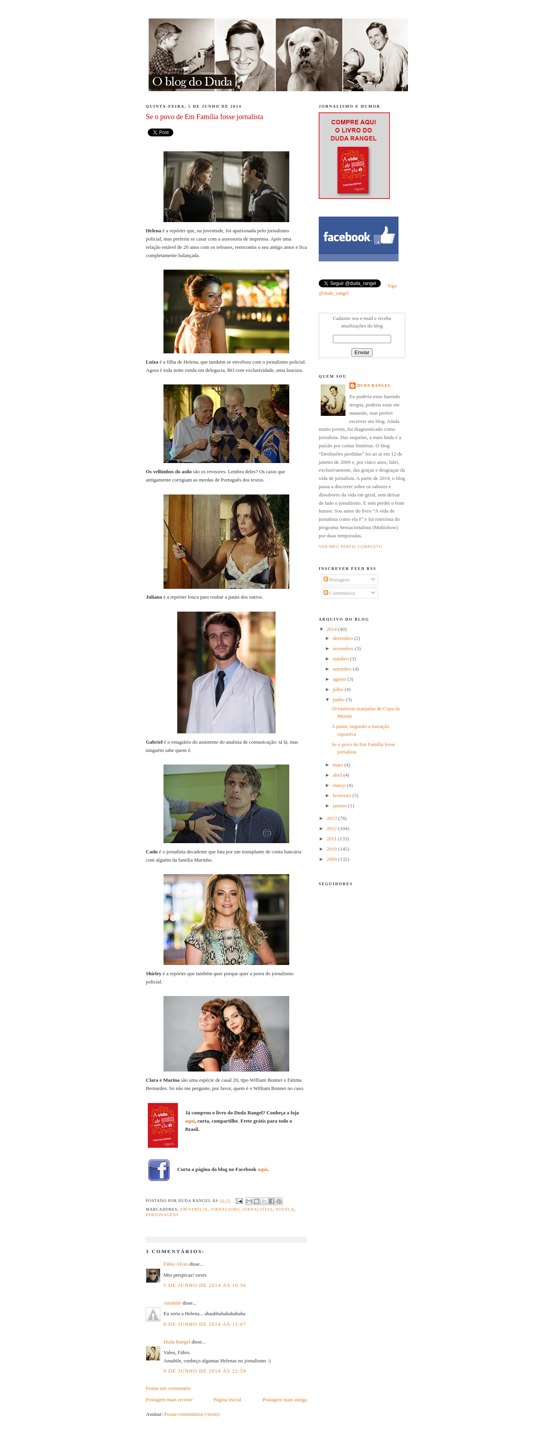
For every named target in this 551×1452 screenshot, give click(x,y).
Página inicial (227, 1399)
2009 (332, 859)
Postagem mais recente (169, 1399)
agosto (340, 679)
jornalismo (224, 1209)
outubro (341, 659)
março (340, 785)
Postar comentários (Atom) (192, 1414)
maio (338, 765)
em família (194, 1209)
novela (285, 1209)
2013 (332, 818)
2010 (332, 849)
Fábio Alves (175, 1264)
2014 (332, 629)
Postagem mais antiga (285, 1399)
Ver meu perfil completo (350, 546)
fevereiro (343, 795)
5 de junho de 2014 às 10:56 (204, 1285)
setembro (343, 669)
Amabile (172, 1303)
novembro (344, 648)
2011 (332, 839)
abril (338, 775)
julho (339, 689)
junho (339, 699)
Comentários (339, 593)
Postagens (336, 580)
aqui (190, 1121)
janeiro (340, 806)
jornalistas (257, 1209)
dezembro (343, 638)
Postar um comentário (168, 1388)
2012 (332, 828)
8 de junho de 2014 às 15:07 (204, 1324)
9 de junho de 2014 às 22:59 (204, 1371)
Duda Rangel (176, 1342)
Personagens (162, 1215)
